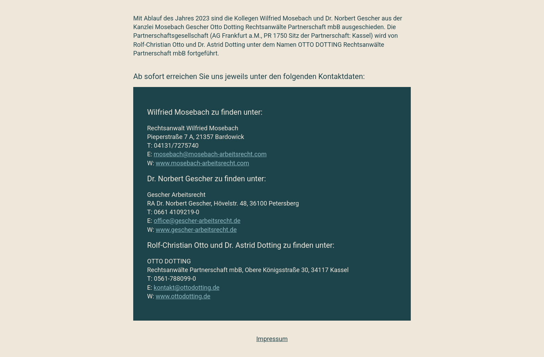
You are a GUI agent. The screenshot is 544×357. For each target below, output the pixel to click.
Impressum (272, 338)
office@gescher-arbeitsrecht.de (197, 220)
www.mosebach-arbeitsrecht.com (202, 163)
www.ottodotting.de (183, 296)
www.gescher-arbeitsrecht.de (196, 229)
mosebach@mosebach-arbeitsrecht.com (210, 154)
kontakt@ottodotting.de (186, 287)
